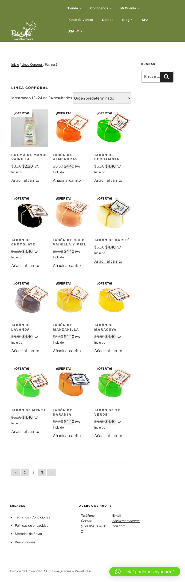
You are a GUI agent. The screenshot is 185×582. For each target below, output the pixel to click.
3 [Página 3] (42, 472)
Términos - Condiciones (32, 517)
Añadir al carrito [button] (25, 180)
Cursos (107, 20)
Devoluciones (25, 542)
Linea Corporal (32, 64)
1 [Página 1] (25, 472)
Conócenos (101, 8)
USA (75, 31)
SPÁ (145, 20)
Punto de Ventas (80, 20)
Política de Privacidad (26, 571)
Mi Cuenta (130, 8)
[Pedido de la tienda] (102, 98)
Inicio (15, 64)
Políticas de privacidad (31, 525)
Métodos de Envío (28, 534)
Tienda (75, 8)
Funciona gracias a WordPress (69, 571)
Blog (128, 20)
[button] (144, 571)
